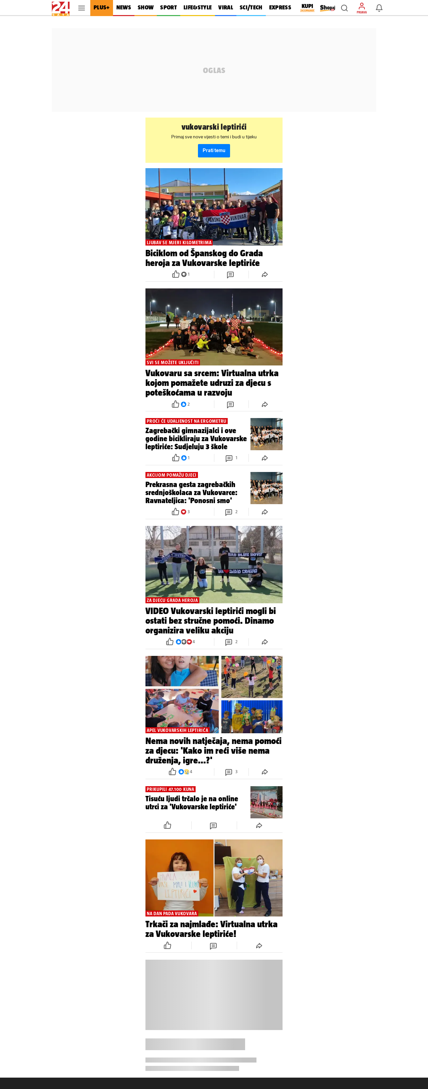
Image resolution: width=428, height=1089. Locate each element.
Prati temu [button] (214, 150)
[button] (344, 8)
